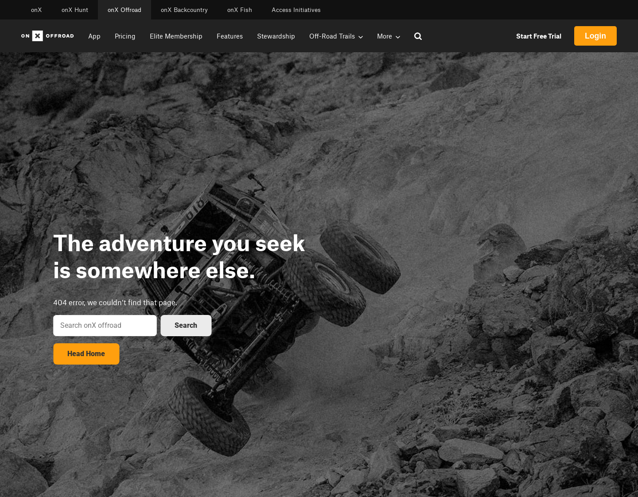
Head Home (86, 353)
